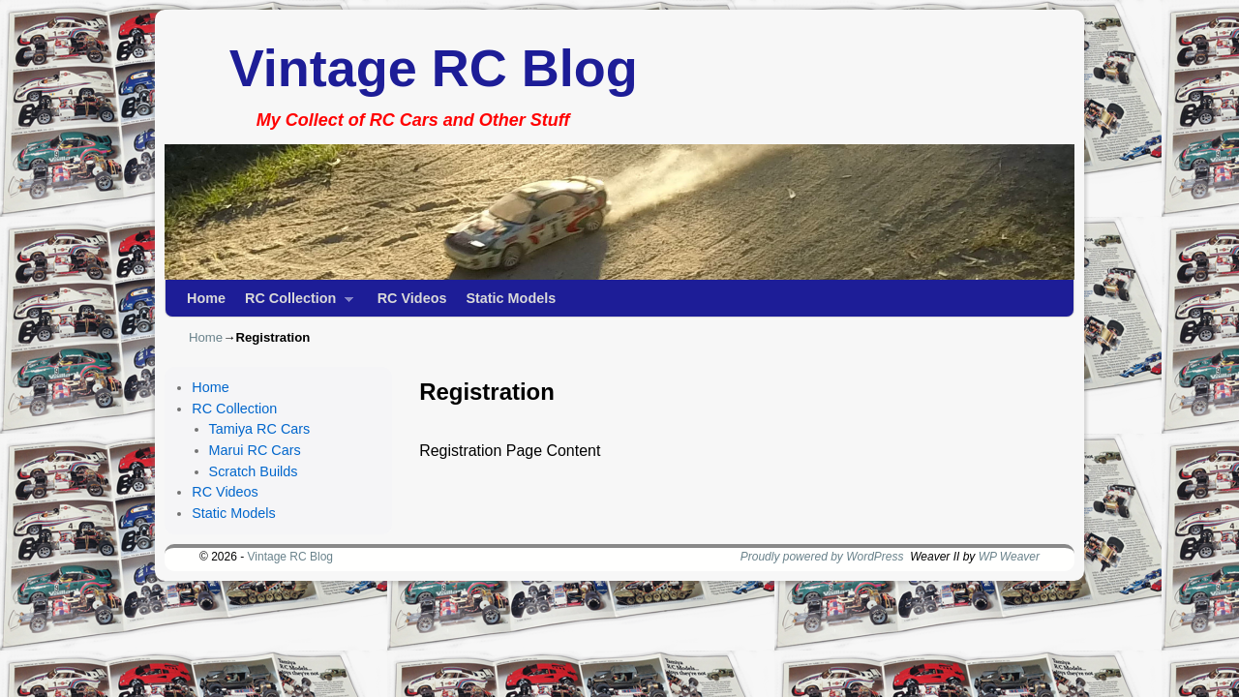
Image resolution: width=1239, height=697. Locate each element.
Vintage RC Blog (433, 68)
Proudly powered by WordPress (822, 556)
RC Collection (294, 303)
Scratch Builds (253, 471)
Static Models (511, 298)
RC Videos (412, 298)
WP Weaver (1009, 556)
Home (206, 298)
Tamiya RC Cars (260, 429)
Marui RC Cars (255, 450)
